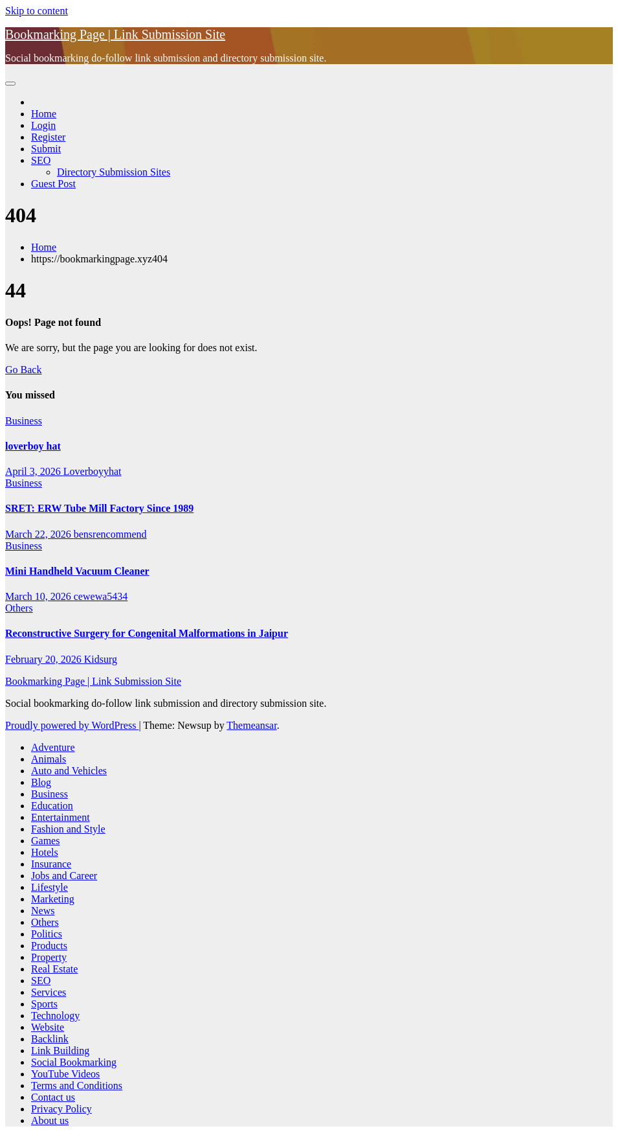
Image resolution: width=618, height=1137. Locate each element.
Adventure (53, 747)
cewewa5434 (101, 596)
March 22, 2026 (39, 534)
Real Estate (54, 968)
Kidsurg (100, 659)
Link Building (60, 1050)
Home (43, 113)
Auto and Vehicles (69, 770)
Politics (46, 933)
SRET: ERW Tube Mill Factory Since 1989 (99, 508)
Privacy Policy (61, 1108)
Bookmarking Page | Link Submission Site (115, 34)
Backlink (50, 1038)
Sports (44, 1003)
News (42, 910)
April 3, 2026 (34, 471)
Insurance (51, 863)
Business (23, 420)
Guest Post (53, 183)
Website (47, 1027)
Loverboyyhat (92, 471)
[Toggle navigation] (10, 84)
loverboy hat (33, 446)
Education (52, 805)
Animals (48, 758)
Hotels (44, 852)
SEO (40, 160)
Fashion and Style (68, 828)
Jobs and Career (64, 875)
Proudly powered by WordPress (71, 725)
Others (19, 608)
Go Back (23, 369)
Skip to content (36, 10)
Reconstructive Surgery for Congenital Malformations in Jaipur (146, 633)
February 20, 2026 (44, 659)
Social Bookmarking (73, 1062)
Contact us (53, 1097)
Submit (46, 148)
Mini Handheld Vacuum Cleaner (77, 571)
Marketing (52, 898)
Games (45, 840)
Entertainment (60, 817)
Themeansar (251, 725)
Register (48, 137)
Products (49, 945)
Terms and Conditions (76, 1085)
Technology (55, 1015)
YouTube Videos (65, 1073)
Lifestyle (49, 887)
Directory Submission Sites (113, 172)
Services (48, 992)
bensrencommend (110, 534)
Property (49, 957)
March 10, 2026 (39, 596)
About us (50, 1120)
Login (43, 125)
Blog (41, 782)
